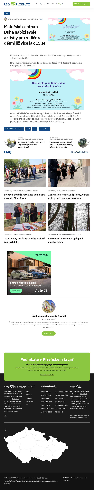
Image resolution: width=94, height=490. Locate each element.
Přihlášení (29, 395)
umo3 (28, 129)
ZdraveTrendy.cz (82, 417)
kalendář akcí (17, 401)
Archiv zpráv (29, 401)
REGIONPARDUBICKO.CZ (62, 391)
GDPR (39, 478)
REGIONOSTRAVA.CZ (61, 408)
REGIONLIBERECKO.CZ (47, 408)
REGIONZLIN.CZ (59, 402)
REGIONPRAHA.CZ (46, 402)
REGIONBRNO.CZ (60, 398)
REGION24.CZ (59, 412)
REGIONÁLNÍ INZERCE (47, 375)
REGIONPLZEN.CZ (46, 391)
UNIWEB (72, 401)
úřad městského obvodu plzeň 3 (14, 129)
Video (49, 4)
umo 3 (34, 129)
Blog (59, 4)
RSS (27, 404)
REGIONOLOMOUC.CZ (61, 405)
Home (37, 4)
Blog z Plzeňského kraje (80, 152)
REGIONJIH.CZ (45, 398)
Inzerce (28, 391)
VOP (43, 478)
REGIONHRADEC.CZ (46, 412)
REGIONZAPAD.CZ (46, 395)
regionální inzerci (15, 408)
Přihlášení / (78, 4)
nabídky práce (8, 404)
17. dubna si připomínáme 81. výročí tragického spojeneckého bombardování (31, 144)
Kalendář (54, 4)
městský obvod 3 (44, 129)
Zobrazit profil (48, 333)
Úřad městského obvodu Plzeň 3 (17, 19)
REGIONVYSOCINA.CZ (61, 395)
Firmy (64, 4)
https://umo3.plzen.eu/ (48, 319)
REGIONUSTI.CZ (45, 405)
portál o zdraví (84, 415)
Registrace (86, 4)
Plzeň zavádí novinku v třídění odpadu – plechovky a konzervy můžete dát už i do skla (61, 144)
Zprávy (43, 4)
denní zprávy (11, 396)
